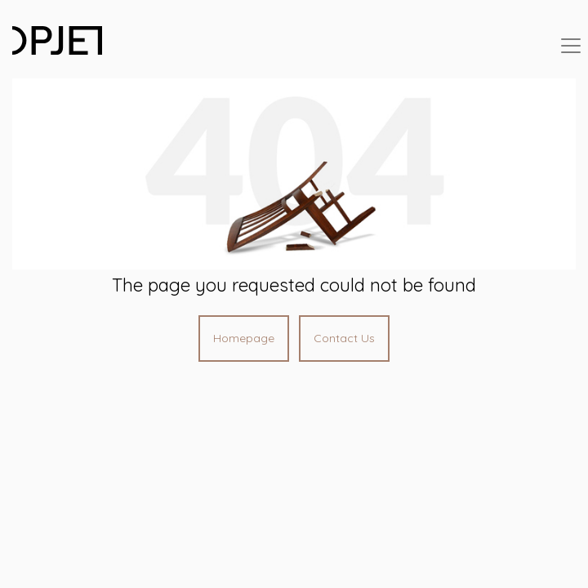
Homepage (243, 338)
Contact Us (344, 338)
